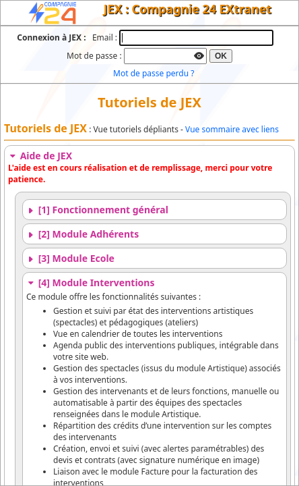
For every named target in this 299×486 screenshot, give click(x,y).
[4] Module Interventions (90, 282)
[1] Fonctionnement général (97, 209)
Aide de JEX (40, 155)
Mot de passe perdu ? (153, 73)
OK (221, 56)
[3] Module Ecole (70, 258)
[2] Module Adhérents (82, 233)
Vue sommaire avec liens (232, 129)
